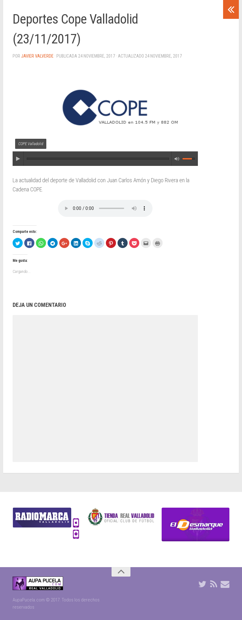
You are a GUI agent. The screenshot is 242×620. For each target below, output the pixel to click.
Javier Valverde (37, 56)
